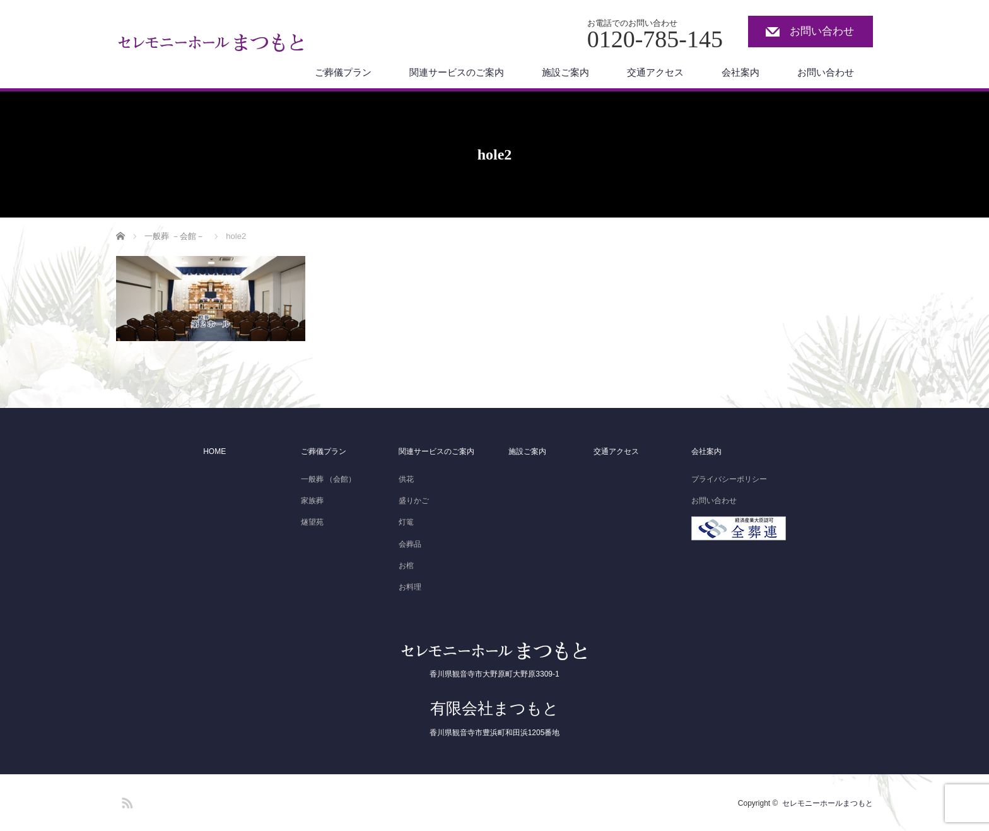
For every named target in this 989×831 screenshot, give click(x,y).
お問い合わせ (822, 31)
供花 (406, 479)
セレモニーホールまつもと (827, 803)
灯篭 (406, 522)
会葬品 (410, 544)
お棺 (406, 565)
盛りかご (414, 500)
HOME (214, 451)
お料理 (410, 587)
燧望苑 (312, 522)
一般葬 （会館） (328, 479)
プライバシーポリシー (729, 479)
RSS (125, 800)
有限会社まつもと (494, 708)
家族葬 (312, 500)
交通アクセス (655, 72)
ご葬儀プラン (343, 72)
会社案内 (740, 72)
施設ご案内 (565, 72)
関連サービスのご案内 (456, 72)
